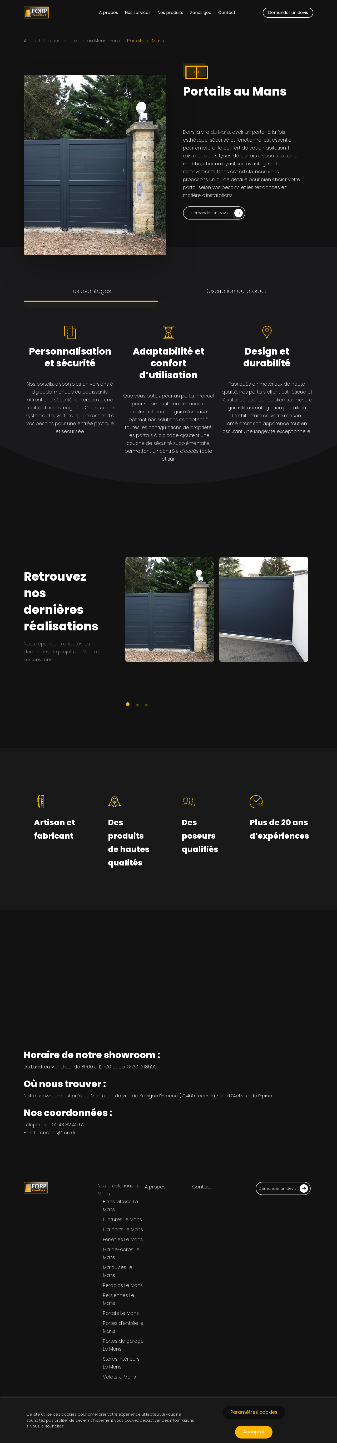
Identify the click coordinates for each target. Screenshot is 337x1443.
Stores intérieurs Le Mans (121, 1363)
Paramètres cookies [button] (253, 1412)
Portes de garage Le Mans (123, 1345)
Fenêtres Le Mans (123, 1239)
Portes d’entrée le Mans (123, 1327)
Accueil (32, 40)
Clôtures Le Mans (122, 1219)
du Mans (220, 133)
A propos (155, 1186)
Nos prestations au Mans (119, 1189)
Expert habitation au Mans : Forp (83, 40)
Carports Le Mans (123, 1229)
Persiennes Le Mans (118, 1299)
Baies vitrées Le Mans (120, 1205)
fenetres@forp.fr (57, 1132)
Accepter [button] (254, 1431)
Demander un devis (283, 1188)
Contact (201, 1186)
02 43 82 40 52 (68, 1124)
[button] (214, 214)
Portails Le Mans (121, 1313)
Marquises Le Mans (117, 1271)
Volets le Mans (119, 1377)
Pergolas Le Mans (123, 1285)
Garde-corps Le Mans (121, 1253)
